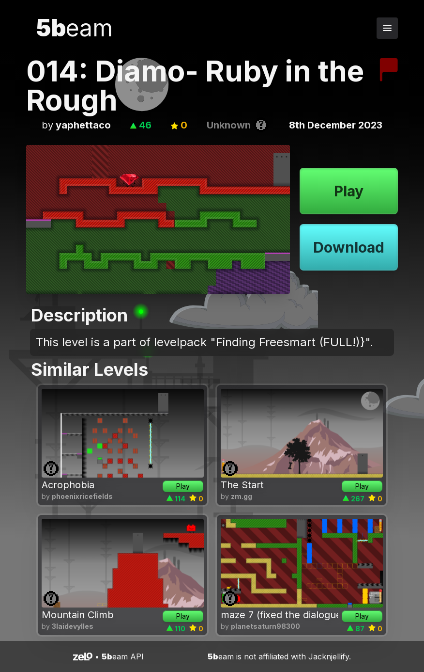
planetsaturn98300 (265, 626)
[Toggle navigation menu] (387, 28)
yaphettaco (83, 125)
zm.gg (241, 496)
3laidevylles (72, 626)
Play (348, 191)
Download (348, 247)
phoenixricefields (82, 496)
